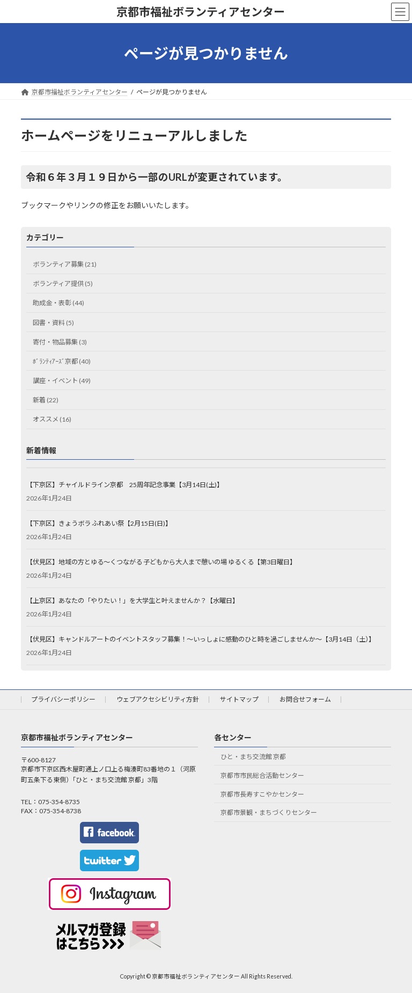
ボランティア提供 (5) (63, 283)
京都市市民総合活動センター (262, 775)
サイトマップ (239, 699)
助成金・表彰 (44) (58, 303)
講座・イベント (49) (62, 381)
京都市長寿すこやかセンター (262, 794)
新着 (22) (45, 400)
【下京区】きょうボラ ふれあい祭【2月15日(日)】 (99, 523)
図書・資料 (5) (53, 322)
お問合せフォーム (305, 699)
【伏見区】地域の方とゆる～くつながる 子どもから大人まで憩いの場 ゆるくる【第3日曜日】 (161, 562)
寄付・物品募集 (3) (60, 341)
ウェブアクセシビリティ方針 (157, 699)
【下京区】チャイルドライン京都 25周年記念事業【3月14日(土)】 (124, 485)
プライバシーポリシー (63, 699)
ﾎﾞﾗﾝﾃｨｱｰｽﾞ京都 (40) (62, 361)
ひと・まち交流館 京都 (253, 757)
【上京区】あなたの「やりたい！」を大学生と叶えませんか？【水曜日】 (132, 601)
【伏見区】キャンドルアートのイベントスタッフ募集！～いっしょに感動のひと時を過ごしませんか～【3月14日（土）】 (200, 639)
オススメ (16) (52, 419)
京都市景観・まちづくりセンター (268, 812)
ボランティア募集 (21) (65, 264)
